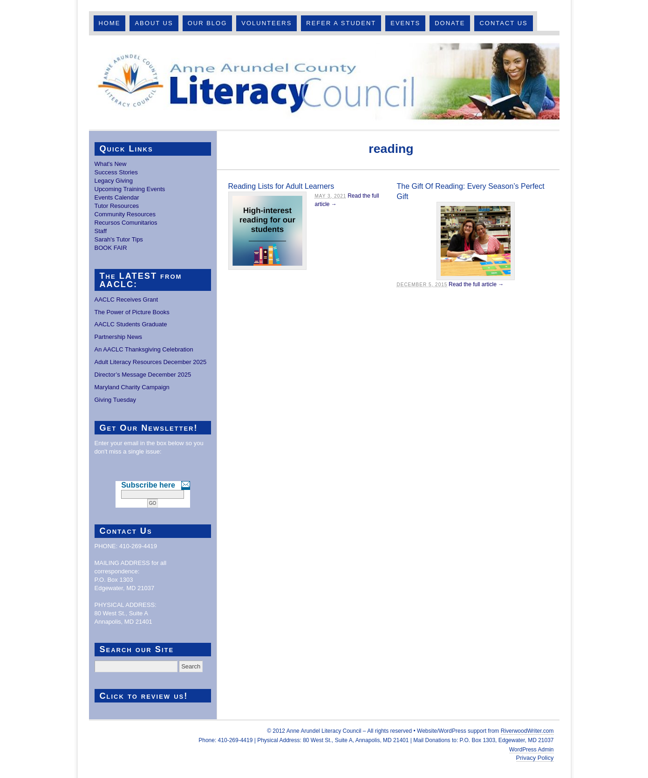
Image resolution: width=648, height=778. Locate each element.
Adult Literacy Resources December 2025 (151, 361)
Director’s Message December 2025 (143, 374)
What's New (111, 163)
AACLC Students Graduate (131, 324)
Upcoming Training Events (130, 189)
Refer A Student (341, 23)
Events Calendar (117, 197)
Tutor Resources (117, 205)
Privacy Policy (535, 757)
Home (109, 23)
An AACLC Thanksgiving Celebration (144, 349)
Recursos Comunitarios (126, 222)
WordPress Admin (531, 749)
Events (405, 23)
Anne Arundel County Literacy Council (324, 82)
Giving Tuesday (115, 399)
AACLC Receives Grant (126, 299)
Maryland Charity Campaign (132, 387)
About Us (154, 23)
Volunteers (266, 23)
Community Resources (125, 214)
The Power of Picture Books (132, 312)
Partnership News (119, 336)
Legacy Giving (114, 180)
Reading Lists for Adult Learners (281, 186)
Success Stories (116, 172)
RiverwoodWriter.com (527, 731)
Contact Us (503, 23)
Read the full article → (476, 284)
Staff (101, 230)
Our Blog (207, 23)
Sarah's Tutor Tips (119, 239)
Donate (450, 23)
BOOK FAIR (111, 247)
